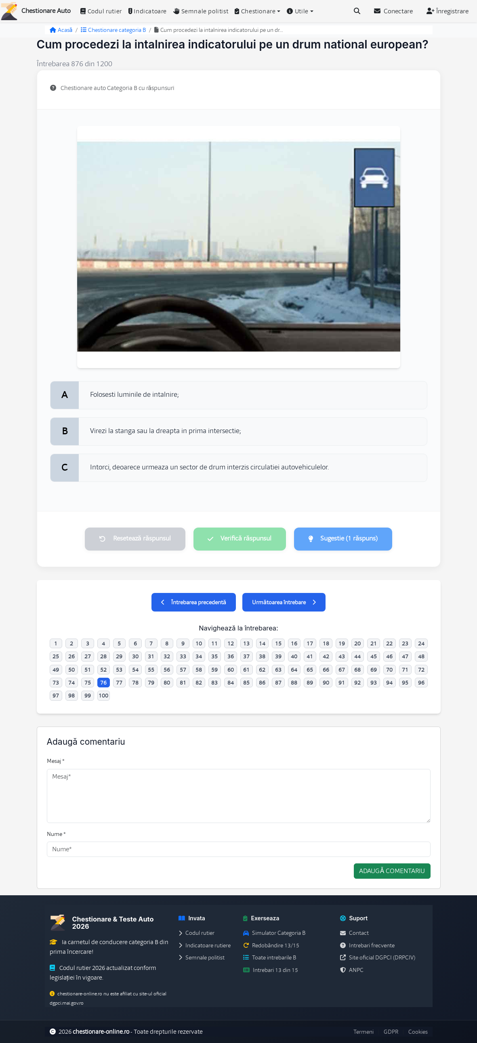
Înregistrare (448, 11)
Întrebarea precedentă (193, 602)
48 (421, 656)
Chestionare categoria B (113, 30)
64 (294, 669)
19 (341, 643)
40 (294, 656)
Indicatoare (147, 11)
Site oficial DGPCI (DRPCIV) (377, 957)
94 (389, 682)
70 (389, 669)
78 (135, 682)
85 (246, 682)
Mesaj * (56, 761)
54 (135, 669)
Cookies (418, 1031)
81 (183, 682)
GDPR (391, 1031)
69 (373, 669)
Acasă (61, 30)
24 (421, 643)
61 (246, 669)
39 (278, 656)
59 (214, 669)
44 (357, 656)
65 (310, 669)
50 (71, 669)
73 (56, 682)
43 (341, 656)
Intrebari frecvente (367, 945)
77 (119, 682)
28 (103, 656)
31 (151, 656)
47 (405, 656)
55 (151, 669)
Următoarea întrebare (284, 602)
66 (326, 669)
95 (405, 682)
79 (151, 682)
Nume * (56, 834)
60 (230, 669)
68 (357, 669)
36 (230, 656)
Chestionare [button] (255, 11)
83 (214, 682)
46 (389, 656)
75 (87, 682)
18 (326, 643)
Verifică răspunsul (239, 539)
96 (421, 682)
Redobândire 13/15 (271, 945)
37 (246, 656)
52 (103, 669)
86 (262, 682)
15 (278, 643)
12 (230, 643)
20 (357, 643)
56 (167, 669)
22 (389, 643)
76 (103, 682)
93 (373, 682)
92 (357, 682)
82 (198, 682)
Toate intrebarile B (269, 957)
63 (278, 669)
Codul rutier (101, 11)
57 (183, 669)
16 (294, 643)
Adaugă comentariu (392, 871)
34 (198, 656)
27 (87, 656)
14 (262, 643)
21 (373, 643)
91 (341, 682)
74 (71, 682)
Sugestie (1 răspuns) (343, 539)
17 (310, 643)
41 (310, 656)
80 (167, 682)
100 (103, 696)
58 (198, 669)
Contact (354, 933)
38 (262, 656)
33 (183, 656)
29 (119, 656)
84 (230, 682)
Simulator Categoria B (274, 933)
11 (214, 643)
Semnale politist (200, 11)
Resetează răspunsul (134, 539)
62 (262, 669)
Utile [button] (298, 11)
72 (421, 669)
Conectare (393, 11)
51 (87, 669)
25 (56, 656)
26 (71, 656)
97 (56, 696)
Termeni (363, 1031)
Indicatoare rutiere (205, 945)
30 (135, 656)
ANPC (352, 970)
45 (373, 656)
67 (341, 669)
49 (56, 669)
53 (119, 669)
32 (167, 656)
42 (326, 656)
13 (246, 643)
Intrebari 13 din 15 (270, 970)
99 (87, 696)
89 (310, 682)
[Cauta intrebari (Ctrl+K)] (357, 11)
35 (214, 656)
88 (294, 682)
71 (405, 669)
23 (405, 643)
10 (198, 643)
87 (278, 682)
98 (71, 696)
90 (326, 682)
